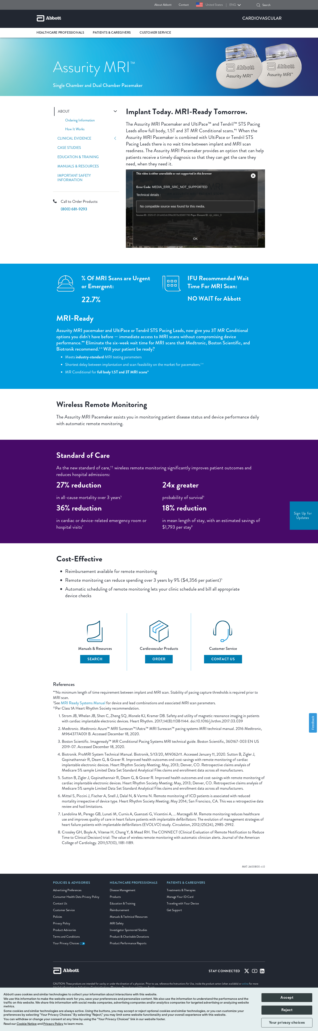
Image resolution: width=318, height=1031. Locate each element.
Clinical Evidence (74, 138)
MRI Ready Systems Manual (83, 703)
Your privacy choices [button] (287, 1022)
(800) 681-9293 (74, 209)
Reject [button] (286, 1010)
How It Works (75, 129)
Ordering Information (80, 120)
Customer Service (64, 910)
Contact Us (223, 659)
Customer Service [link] (155, 33)
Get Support (174, 910)
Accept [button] (286, 997)
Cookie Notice (27, 1023)
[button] (258, 5)
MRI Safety (117, 923)
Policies (57, 917)
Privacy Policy (61, 923)
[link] (71, 884)
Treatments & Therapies (181, 890)
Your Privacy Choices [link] (69, 943)
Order (159, 659)
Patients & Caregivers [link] (112, 33)
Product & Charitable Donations (129, 937)
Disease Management (122, 890)
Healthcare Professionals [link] (60, 33)
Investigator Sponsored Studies (128, 930)
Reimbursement (119, 910)
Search (94, 659)
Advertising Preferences (67, 890)
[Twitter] (247, 972)
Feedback (313, 723)
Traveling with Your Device (183, 903)
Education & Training (78, 157)
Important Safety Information (74, 177)
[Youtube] (254, 972)
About (64, 111)
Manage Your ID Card (180, 897)
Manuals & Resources (78, 166)
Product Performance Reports (128, 943)
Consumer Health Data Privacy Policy (76, 897)
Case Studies (69, 148)
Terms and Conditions (66, 937)
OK (195, 238)
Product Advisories (64, 930)
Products (115, 897)
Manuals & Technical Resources (129, 917)
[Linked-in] (262, 972)
